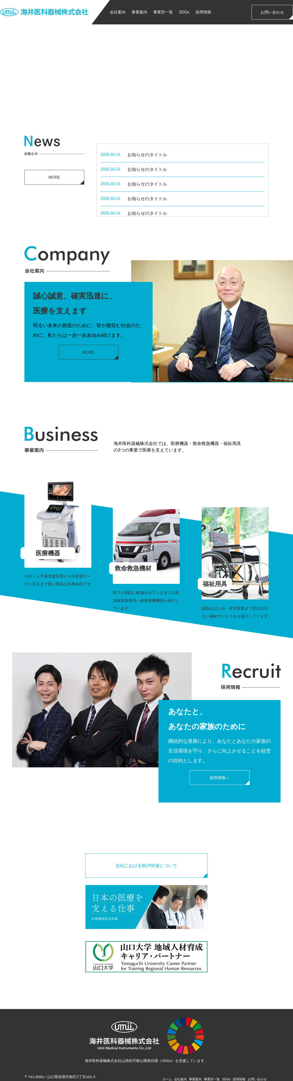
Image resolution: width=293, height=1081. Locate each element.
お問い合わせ (272, 12)
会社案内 (118, 12)
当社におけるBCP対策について (146, 865)
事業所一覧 (163, 12)
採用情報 (203, 12)
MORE (54, 177)
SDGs (184, 12)
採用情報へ (219, 778)
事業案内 (139, 12)
